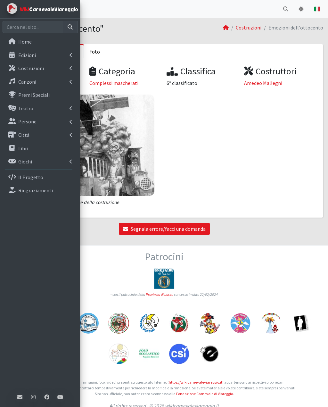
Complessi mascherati (173, 83)
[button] (90, 9)
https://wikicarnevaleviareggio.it (244, 363)
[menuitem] (40, 42)
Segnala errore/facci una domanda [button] (204, 209)
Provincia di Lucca (199, 275)
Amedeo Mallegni (283, 83)
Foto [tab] (174, 51)
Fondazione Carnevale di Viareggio (244, 386)
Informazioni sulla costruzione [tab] (124, 51)
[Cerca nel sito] (33, 27)
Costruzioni (248, 27)
